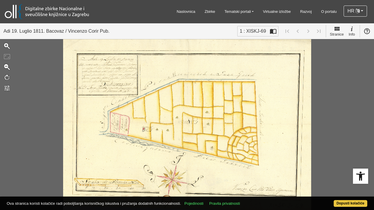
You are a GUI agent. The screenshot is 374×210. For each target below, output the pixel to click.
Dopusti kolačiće (330, 200)
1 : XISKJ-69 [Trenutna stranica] (253, 31)
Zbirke (210, 11)
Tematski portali (237, 11)
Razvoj (306, 11)
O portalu (329, 11)
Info (351, 30)
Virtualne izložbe (277, 11)
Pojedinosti (212, 200)
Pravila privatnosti (243, 200)
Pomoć (366, 31)
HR (353, 10)
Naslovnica (186, 11)
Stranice (337, 30)
